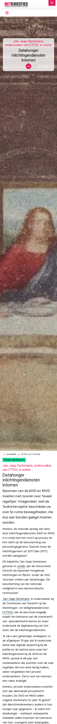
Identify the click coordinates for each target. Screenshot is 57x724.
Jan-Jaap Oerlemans (16, 599)
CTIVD (8, 612)
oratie (21, 566)
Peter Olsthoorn (14, 460)
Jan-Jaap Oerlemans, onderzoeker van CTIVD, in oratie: (28, 43)
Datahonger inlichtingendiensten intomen (28, 55)
